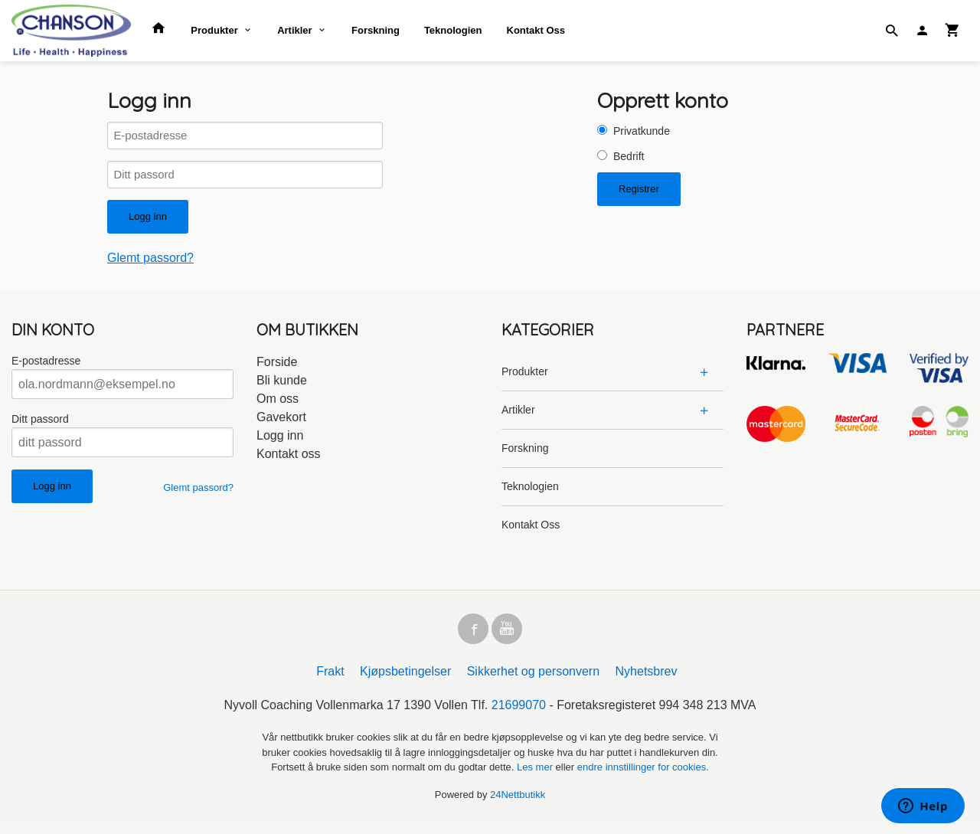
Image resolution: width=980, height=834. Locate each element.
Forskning (375, 30)
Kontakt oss (288, 459)
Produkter (214, 30)
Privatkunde (641, 131)
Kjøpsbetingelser (405, 680)
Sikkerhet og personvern (533, 680)
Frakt (330, 680)
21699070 (519, 714)
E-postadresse (45, 367)
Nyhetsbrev (647, 680)
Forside (276, 367)
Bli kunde (281, 386)
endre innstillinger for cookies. (643, 776)
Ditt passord (40, 425)
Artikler (294, 30)
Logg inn (279, 441)
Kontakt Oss (536, 30)
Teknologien (453, 30)
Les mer (536, 776)
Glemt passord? (150, 263)
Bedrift (628, 156)
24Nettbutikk (517, 803)
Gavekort (281, 423)
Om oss (277, 404)
